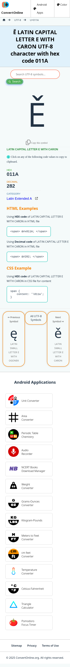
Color (62, 4)
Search (15, 81)
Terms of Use (50, 649)
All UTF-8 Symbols (36, 321)
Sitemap (16, 649)
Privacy (31, 649)
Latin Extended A (19, 198)
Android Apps (40, 8)
